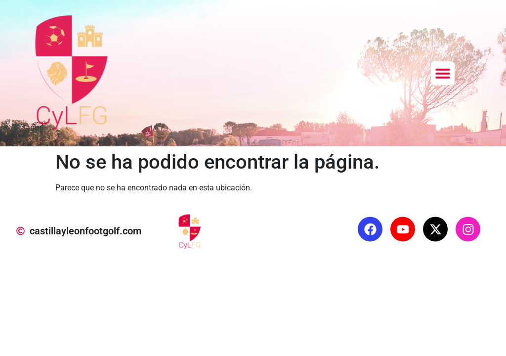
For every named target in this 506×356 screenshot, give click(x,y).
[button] (443, 73)
